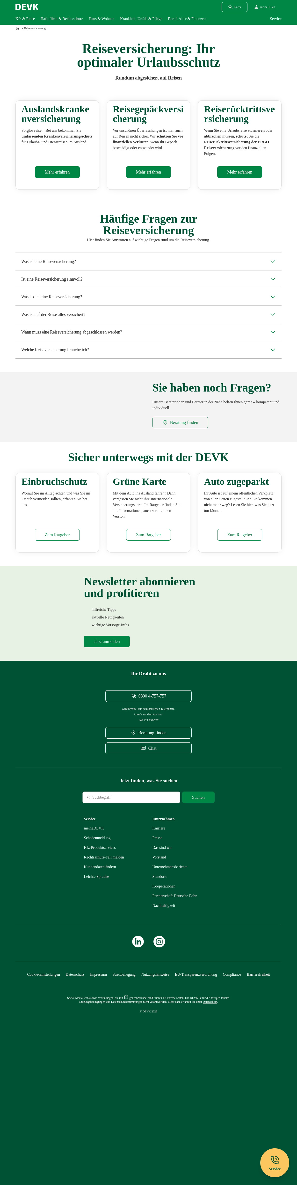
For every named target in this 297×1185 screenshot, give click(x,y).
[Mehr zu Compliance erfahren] (232, 1101)
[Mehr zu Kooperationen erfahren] (163, 1013)
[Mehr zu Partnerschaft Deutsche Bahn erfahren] (174, 1023)
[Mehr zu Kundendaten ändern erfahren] (100, 994)
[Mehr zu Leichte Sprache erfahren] (96, 1004)
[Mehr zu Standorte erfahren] (159, 1004)
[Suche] (115, 924)
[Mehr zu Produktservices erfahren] (100, 975)
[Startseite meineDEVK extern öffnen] (264, 7)
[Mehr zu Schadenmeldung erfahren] (97, 965)
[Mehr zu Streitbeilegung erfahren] (124, 1101)
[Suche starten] (198, 924)
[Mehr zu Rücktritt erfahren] (239, 218)
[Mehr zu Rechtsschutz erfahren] (104, 984)
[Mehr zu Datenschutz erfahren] (75, 1101)
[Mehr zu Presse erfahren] (157, 965)
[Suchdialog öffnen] (234, 7)
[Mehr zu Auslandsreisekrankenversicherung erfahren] (57, 218)
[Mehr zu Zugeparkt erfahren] (239, 662)
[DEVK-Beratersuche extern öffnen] (180, 469)
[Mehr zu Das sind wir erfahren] (162, 975)
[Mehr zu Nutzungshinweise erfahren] (155, 1101)
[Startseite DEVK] (26, 7)
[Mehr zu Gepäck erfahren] (148, 218)
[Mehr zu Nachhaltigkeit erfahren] (163, 1033)
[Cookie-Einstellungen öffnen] (43, 1101)
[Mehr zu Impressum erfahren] (98, 1101)
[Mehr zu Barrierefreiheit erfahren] (258, 1101)
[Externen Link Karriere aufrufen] (158, 955)
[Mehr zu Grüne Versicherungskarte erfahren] (148, 662)
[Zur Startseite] (17, 28)
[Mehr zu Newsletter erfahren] (107, 768)
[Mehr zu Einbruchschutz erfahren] (57, 662)
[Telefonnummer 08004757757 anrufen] (148, 823)
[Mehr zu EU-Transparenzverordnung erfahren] (196, 1101)
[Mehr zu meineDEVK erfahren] (94, 955)
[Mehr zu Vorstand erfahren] (159, 984)
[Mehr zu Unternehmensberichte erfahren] (170, 994)
